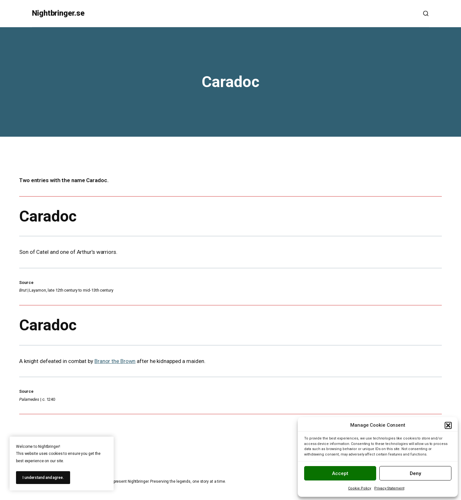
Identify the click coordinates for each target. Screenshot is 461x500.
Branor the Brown (114, 361)
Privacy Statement (389, 488)
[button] (448, 425)
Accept (340, 473)
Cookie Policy (359, 488)
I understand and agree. (43, 477)
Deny (415, 473)
